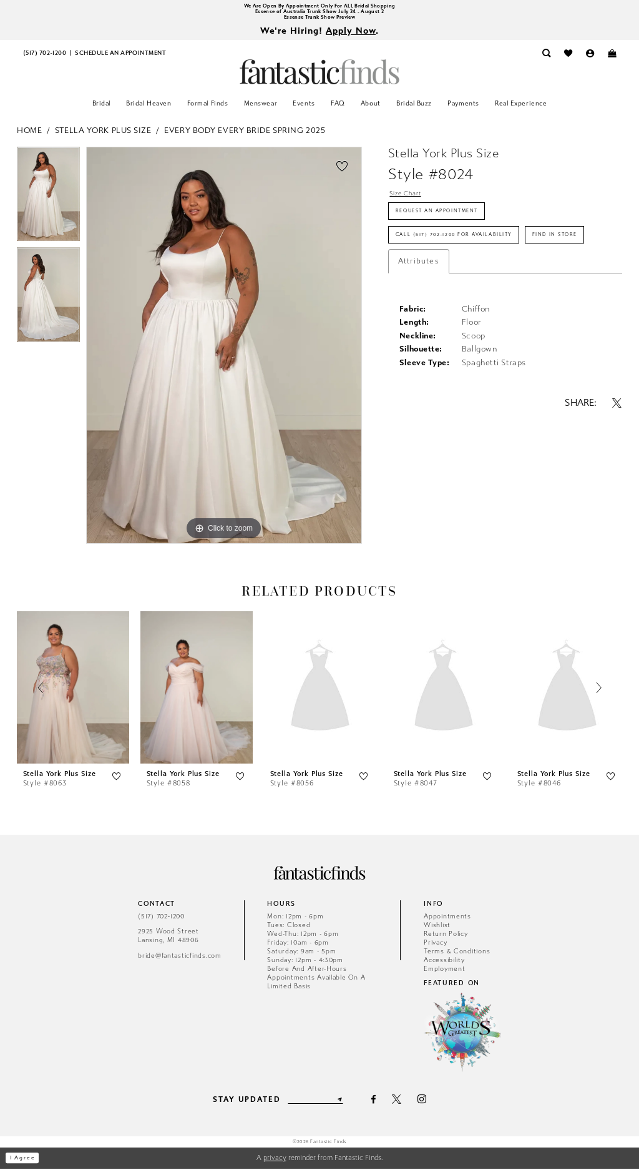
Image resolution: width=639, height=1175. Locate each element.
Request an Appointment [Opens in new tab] (452, 225)
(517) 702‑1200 (161, 922)
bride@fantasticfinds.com (180, 962)
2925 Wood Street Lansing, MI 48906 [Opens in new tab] (168, 942)
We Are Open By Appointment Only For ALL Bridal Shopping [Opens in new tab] (319, 6)
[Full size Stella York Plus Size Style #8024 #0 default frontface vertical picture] (224, 351)
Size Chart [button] (411, 201)
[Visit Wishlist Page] (568, 59)
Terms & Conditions (457, 957)
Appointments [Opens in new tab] (447, 922)
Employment (444, 975)
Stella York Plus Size (103, 136)
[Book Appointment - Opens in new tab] (120, 59)
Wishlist (437, 931)
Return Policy (446, 940)
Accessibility (444, 966)
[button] (590, 59)
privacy (274, 1164)
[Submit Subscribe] (346, 1105)
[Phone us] (45, 59)
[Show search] (546, 59)
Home (29, 136)
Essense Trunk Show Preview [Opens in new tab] (320, 21)
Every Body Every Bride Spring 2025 (244, 136)
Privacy (435, 949)
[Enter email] (315, 1105)
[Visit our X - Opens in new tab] (404, 1106)
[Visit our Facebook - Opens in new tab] (381, 1106)
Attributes (418, 316)
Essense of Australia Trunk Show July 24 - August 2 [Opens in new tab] (319, 14)
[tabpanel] (48, 203)
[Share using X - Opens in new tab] (617, 457)
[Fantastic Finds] (319, 78)
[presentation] (73, 694)
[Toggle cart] (612, 59)
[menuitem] (45, 59)
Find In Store (427, 286)
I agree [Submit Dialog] (27, 1165)
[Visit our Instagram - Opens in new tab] (429, 1106)
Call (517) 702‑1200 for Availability (475, 256)
